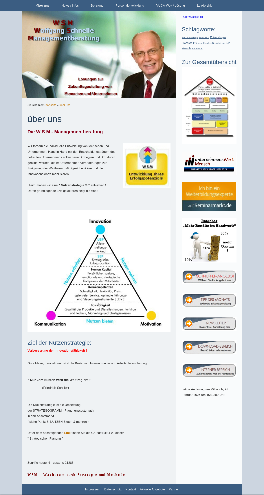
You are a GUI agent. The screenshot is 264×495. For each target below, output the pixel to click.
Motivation (204, 37)
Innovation (197, 48)
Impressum (92, 489)
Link (67, 433)
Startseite (50, 104)
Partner (174, 489)
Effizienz (197, 43)
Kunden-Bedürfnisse (214, 43)
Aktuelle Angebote (152, 489)
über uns (64, 104)
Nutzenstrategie (190, 37)
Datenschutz (113, 489)
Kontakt (130, 489)
